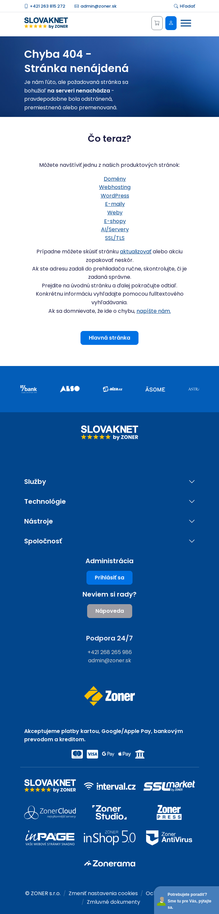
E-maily (115, 204)
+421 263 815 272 (45, 6)
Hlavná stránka (109, 338)
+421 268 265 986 (109, 652)
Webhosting (115, 187)
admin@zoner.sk (96, 6)
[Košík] (157, 23)
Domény (115, 179)
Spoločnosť (43, 541)
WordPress (115, 196)
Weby (115, 212)
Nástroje (38, 521)
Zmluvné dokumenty (113, 902)
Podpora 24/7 (109, 638)
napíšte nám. (154, 311)
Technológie (45, 501)
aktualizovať (135, 251)
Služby (35, 481)
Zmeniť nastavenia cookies (103, 893)
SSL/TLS (115, 238)
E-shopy (115, 221)
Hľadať (184, 6)
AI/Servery (115, 229)
